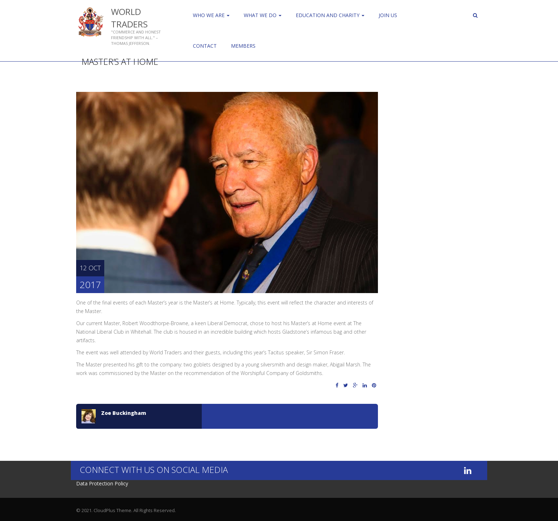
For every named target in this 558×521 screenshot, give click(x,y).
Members (243, 45)
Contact (205, 45)
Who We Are (211, 15)
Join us (388, 15)
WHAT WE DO (262, 15)
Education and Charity (330, 15)
